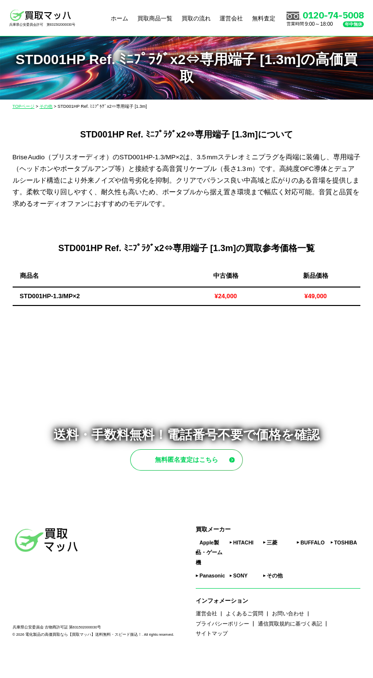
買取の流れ (196, 18)
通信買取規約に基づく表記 (290, 644)
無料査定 (263, 18)
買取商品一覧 (154, 18)
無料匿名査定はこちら (203, 470)
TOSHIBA (345, 563)
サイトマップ (212, 655)
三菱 (272, 563)
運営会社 (231, 18)
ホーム (119, 18)
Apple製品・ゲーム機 (209, 573)
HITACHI (243, 563)
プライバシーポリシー (222, 644)
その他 (275, 597)
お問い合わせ (288, 635)
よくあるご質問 (244, 635)
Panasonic (212, 597)
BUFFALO (313, 563)
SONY (240, 597)
